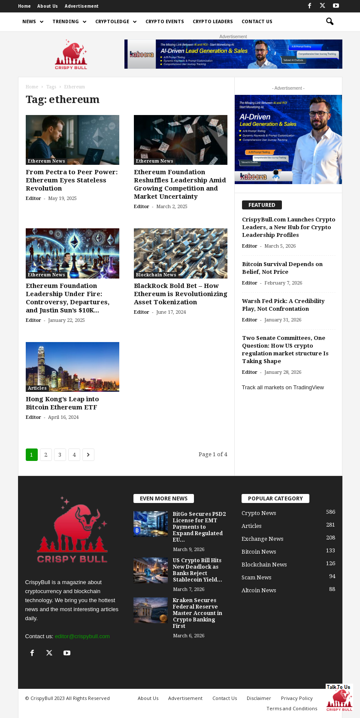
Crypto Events (164, 21)
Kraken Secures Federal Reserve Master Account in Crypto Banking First (197, 613)
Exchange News (262, 539)
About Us (47, 6)
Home (24, 6)
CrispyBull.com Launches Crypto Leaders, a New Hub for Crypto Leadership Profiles (289, 227)
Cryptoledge (116, 21)
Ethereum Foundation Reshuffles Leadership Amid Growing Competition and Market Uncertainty (180, 184)
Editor (33, 198)
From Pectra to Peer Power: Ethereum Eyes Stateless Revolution (72, 180)
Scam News (256, 577)
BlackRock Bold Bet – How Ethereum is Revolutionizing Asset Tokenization (180, 294)
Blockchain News (156, 275)
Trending (69, 21)
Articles (37, 388)
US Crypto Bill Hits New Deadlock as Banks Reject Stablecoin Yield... (197, 570)
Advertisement (82, 6)
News (33, 21)
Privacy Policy (297, 698)
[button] (329, 21)
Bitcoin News (259, 551)
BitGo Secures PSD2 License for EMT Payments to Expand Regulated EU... (199, 527)
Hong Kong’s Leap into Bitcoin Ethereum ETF (62, 403)
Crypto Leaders (213, 21)
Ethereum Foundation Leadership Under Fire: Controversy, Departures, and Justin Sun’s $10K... (67, 298)
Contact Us (257, 21)
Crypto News (259, 513)
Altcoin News (259, 590)
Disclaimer (259, 698)
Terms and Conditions (291, 708)
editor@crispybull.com (82, 636)
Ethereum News (46, 161)
